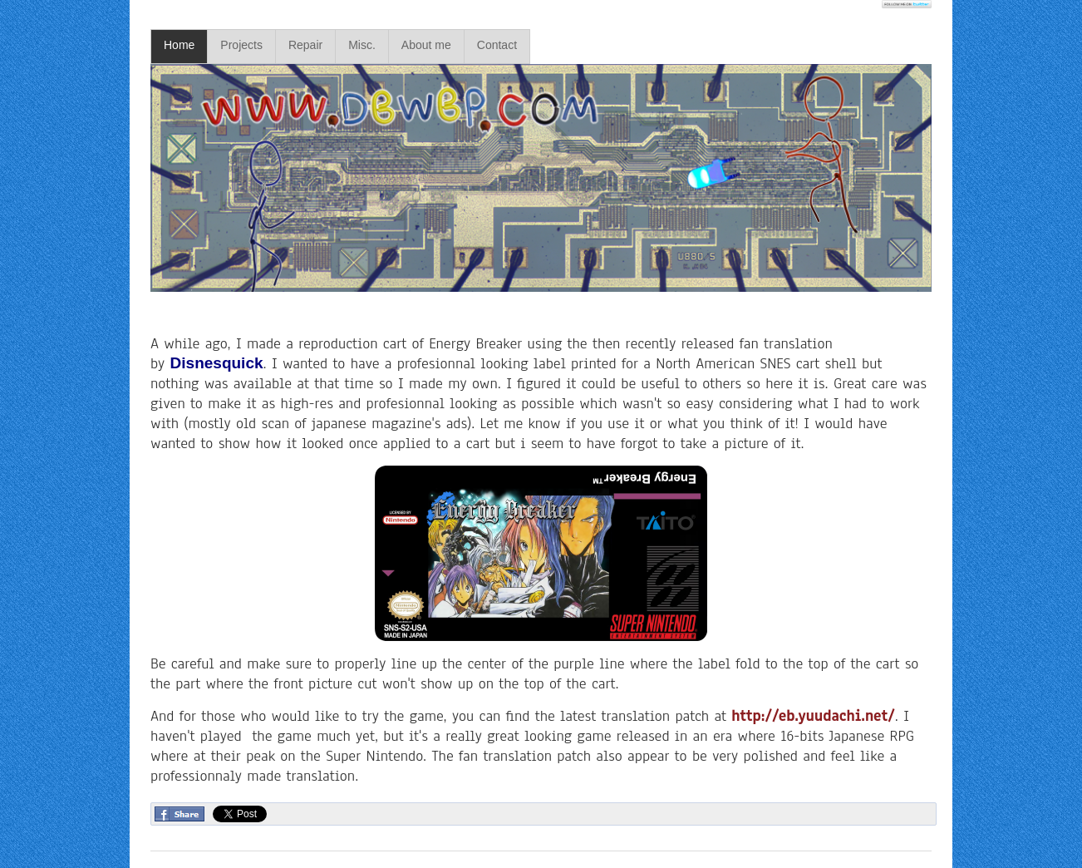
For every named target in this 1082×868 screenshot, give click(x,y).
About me (426, 45)
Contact (497, 45)
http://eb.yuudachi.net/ (812, 716)
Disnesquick (216, 363)
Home (179, 45)
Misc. (362, 45)
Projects (241, 45)
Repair (305, 45)
